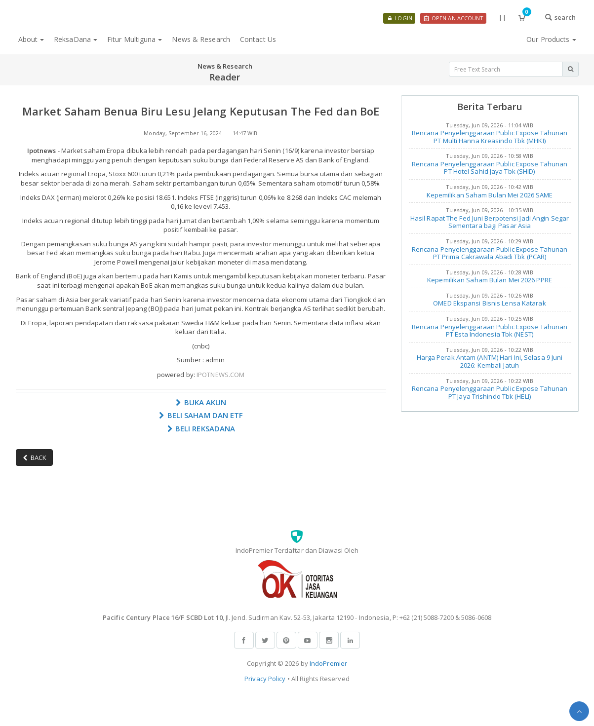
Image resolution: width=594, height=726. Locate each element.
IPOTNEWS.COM (220, 374)
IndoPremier (328, 663)
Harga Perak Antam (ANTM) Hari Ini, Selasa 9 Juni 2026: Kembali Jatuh (490, 361)
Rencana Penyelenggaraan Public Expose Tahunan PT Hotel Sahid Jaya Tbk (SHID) (490, 167)
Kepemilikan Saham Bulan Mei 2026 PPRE (489, 279)
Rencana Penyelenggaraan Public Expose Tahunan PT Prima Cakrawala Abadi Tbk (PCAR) (490, 253)
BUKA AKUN (201, 402)
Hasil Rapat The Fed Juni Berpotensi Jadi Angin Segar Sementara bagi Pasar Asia (489, 222)
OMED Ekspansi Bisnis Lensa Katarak (489, 303)
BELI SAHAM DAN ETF (200, 415)
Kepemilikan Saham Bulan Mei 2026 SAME (490, 195)
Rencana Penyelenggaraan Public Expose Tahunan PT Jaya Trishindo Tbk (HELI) (490, 392)
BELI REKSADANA (201, 428)
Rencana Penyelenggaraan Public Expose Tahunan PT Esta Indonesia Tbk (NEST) (490, 330)
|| (502, 17)
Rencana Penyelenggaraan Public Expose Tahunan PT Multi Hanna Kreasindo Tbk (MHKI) (490, 136)
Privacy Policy (264, 678)
